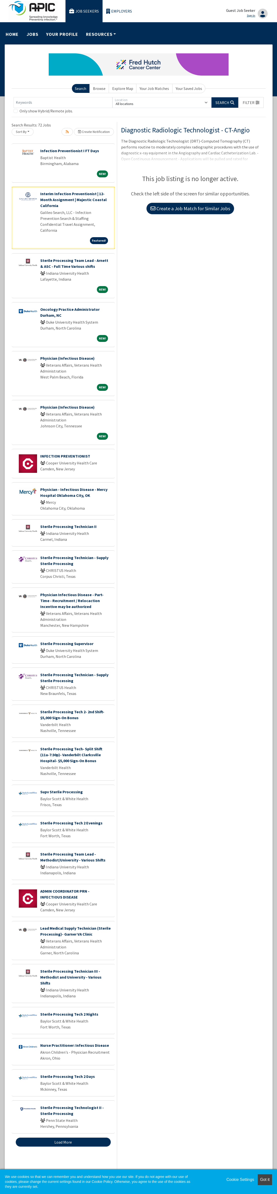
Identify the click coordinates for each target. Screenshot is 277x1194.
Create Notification (94, 131)
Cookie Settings (240, 1179)
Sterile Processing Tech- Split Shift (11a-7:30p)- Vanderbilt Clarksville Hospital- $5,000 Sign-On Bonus (71, 754)
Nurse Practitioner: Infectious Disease (74, 1045)
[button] (251, 102)
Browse (99, 88)
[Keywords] (63, 102)
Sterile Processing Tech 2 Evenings (71, 822)
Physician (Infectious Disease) (67, 358)
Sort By (21, 131)
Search (80, 88)
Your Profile (62, 34)
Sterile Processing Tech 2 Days (67, 1076)
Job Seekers (84, 11)
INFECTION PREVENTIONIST (65, 456)
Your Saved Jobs (189, 88)
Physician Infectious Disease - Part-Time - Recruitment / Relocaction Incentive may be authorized (72, 600)
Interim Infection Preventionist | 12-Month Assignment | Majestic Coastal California (73, 199)
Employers (119, 11)
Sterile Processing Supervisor (66, 643)
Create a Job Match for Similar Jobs (190, 208)
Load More (63, 1142)
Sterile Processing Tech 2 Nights (69, 1014)
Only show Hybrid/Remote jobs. (46, 110)
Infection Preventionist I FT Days (69, 150)
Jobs (32, 34)
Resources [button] (99, 34)
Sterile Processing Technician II (68, 526)
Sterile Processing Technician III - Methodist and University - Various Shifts (71, 977)
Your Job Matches (154, 88)
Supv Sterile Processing (61, 791)
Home (12, 34)
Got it (265, 1179)
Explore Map (122, 88)
